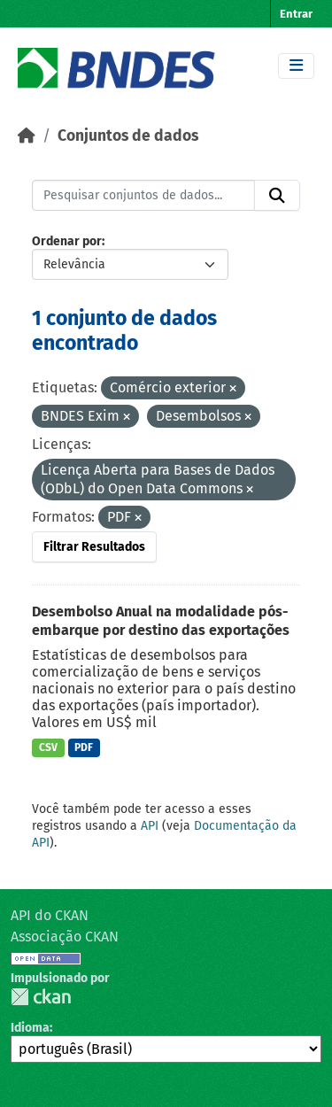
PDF (83, 747)
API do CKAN (50, 915)
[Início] (26, 136)
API (149, 825)
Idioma (30, 1027)
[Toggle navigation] (296, 66)
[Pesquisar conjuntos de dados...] (143, 196)
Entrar (296, 13)
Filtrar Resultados (94, 546)
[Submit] (277, 196)
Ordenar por (67, 241)
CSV (48, 747)
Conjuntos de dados (128, 136)
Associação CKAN (65, 936)
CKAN (41, 996)
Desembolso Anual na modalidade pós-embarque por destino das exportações (161, 621)
